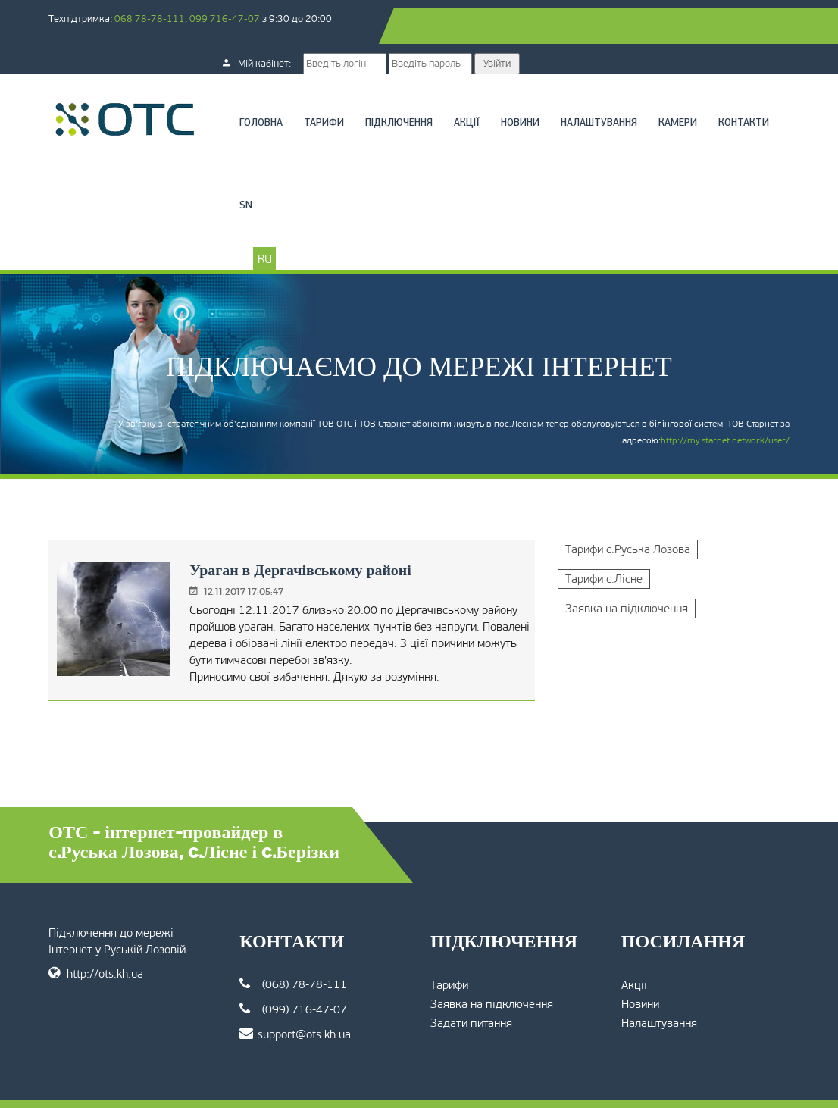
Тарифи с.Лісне (603, 542)
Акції (468, 87)
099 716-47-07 (227, 18)
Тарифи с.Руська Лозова (626, 513)
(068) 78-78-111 (295, 948)
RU (266, 223)
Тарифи (325, 87)
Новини (521, 87)
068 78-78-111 (152, 18)
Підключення (400, 87)
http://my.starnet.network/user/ (722, 404)
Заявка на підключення (625, 572)
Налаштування (600, 87)
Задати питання (471, 987)
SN (319, 169)
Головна (262, 87)
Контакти (266, 169)
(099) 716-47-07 (295, 973)
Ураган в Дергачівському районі (298, 533)
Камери (679, 87)
